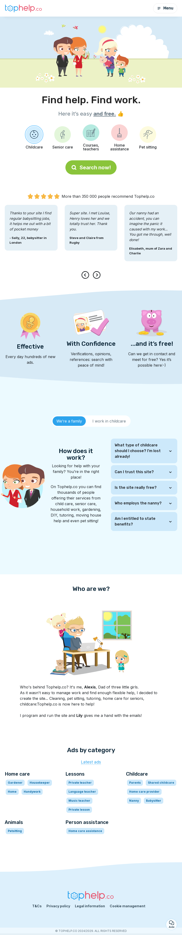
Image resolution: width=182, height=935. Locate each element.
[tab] (69, 421)
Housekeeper (40, 782)
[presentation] (86, 275)
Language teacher (82, 791)
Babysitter (153, 800)
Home (12, 791)
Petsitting (15, 831)
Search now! (91, 167)
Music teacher (79, 800)
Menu (165, 8)
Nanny (134, 800)
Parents (135, 782)
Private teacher (80, 782)
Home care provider (144, 791)
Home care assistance (85, 831)
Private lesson (79, 809)
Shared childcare (161, 782)
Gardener (15, 782)
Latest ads (91, 762)
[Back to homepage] (24, 8)
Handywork (32, 791)
